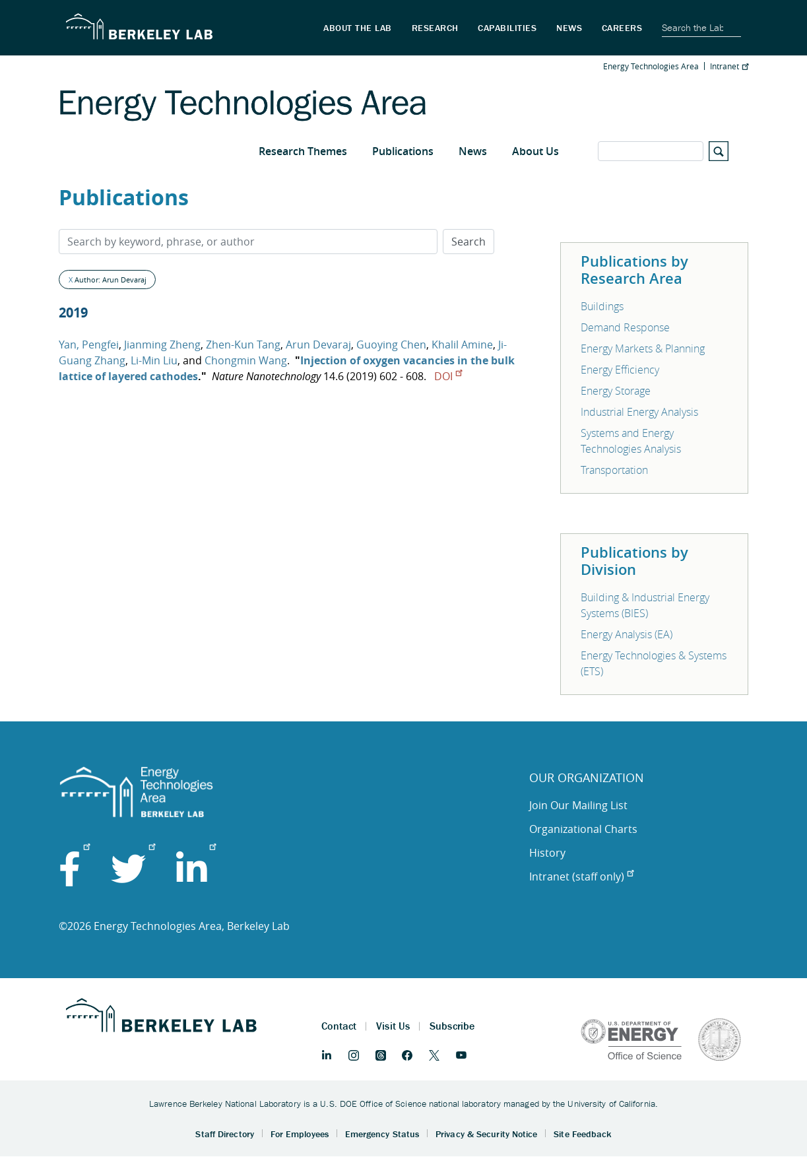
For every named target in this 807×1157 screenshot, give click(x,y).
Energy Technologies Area (651, 66)
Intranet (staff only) (581, 876)
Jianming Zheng (162, 344)
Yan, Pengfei (89, 344)
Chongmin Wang (246, 360)
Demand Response (625, 327)
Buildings (602, 306)
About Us (535, 151)
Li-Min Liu (154, 360)
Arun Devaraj (318, 344)
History (547, 852)
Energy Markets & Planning (643, 348)
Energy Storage (616, 390)
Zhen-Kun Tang (243, 344)
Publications (403, 151)
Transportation (614, 470)
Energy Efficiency (620, 369)
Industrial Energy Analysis (639, 412)
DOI (448, 376)
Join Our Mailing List (578, 805)
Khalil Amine (462, 344)
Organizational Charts (583, 829)
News (473, 151)
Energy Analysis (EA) (626, 634)
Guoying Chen (391, 344)
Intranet (729, 66)
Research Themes (303, 151)
